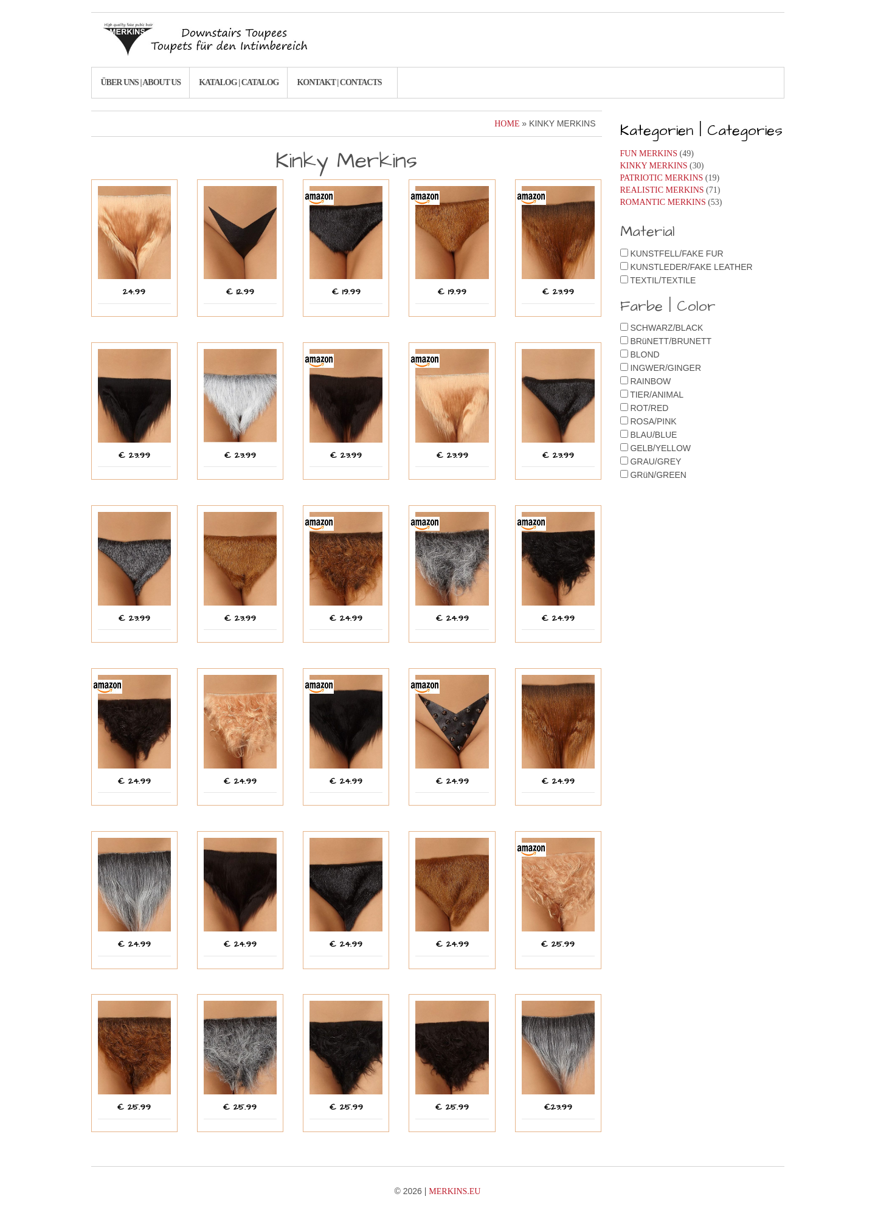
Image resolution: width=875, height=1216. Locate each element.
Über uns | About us (141, 82)
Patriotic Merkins (662, 177)
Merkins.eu (454, 1191)
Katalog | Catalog (238, 82)
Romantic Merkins (663, 202)
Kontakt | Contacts (339, 82)
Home (506, 123)
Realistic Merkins (662, 190)
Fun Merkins (649, 153)
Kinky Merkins (654, 165)
